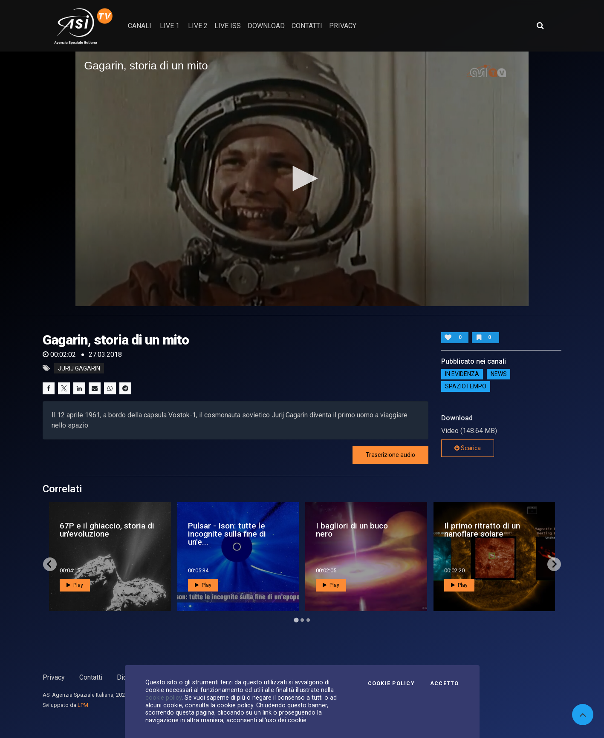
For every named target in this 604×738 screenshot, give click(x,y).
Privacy (54, 677)
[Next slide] (554, 564)
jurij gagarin (79, 368)
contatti (307, 26)
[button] (302, 178)
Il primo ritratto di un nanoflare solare (482, 530)
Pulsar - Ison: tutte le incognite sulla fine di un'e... (227, 534)
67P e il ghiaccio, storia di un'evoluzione (107, 530)
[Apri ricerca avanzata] (540, 25)
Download (266, 26)
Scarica (467, 448)
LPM (83, 705)
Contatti (90, 677)
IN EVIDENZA (462, 373)
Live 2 (198, 26)
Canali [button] (139, 26)
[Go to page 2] (302, 620)
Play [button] (74, 585)
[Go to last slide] (50, 564)
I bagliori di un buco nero (352, 530)
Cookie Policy (391, 683)
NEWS (499, 373)
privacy (342, 26)
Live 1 (169, 26)
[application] (302, 179)
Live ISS (227, 26)
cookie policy (163, 697)
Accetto (444, 683)
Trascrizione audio (390, 454)
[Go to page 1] (296, 619)
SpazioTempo (465, 386)
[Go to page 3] (308, 620)
